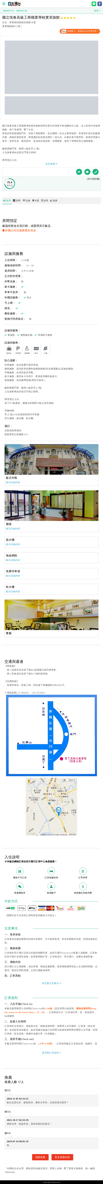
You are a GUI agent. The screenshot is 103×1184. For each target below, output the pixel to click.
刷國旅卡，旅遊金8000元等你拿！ (80, 31)
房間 (16, 200)
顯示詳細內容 (13, 482)
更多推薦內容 (62, 1157)
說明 (44, 200)
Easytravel (55, 1182)
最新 (7, 200)
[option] (51, 459)
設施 (26, 200)
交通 (35, 200)
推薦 (53, 200)
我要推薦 (40, 1157)
